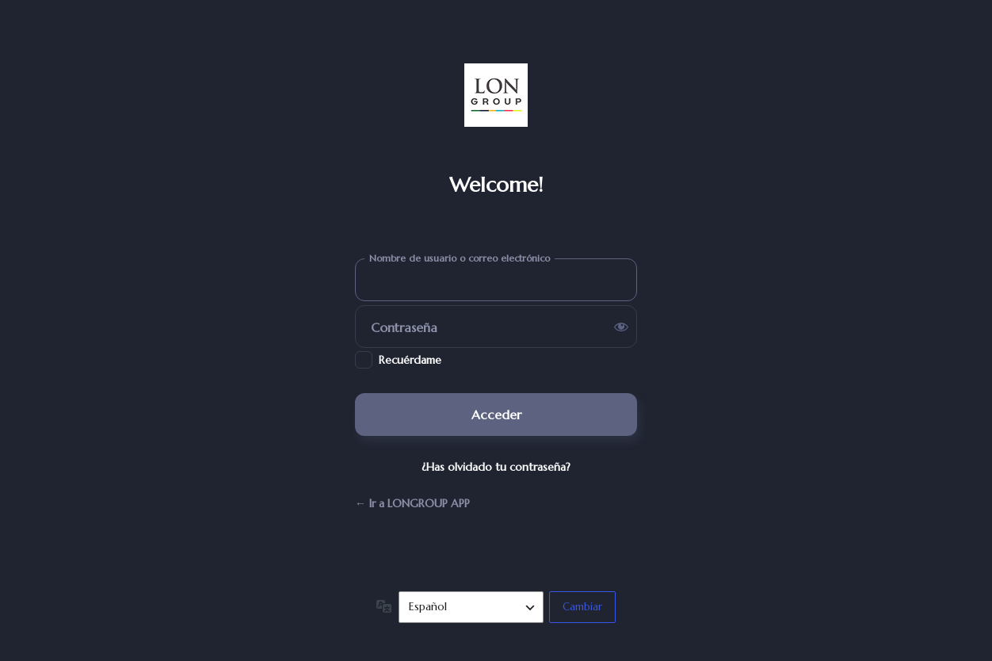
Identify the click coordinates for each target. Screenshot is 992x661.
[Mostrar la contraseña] (621, 326)
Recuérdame (410, 360)
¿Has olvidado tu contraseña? (496, 467)
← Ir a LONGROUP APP (412, 503)
